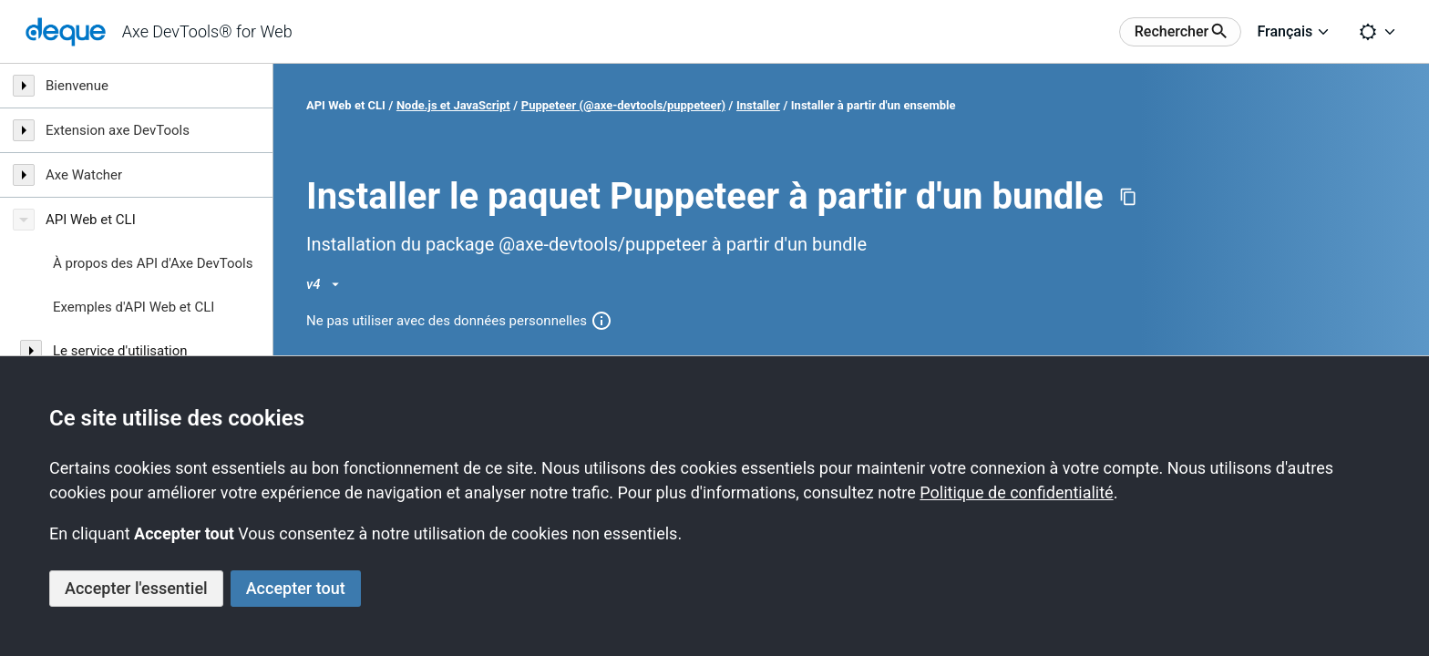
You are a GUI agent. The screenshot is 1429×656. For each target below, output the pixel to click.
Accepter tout (295, 588)
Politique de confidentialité (1016, 492)
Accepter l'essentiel (136, 588)
